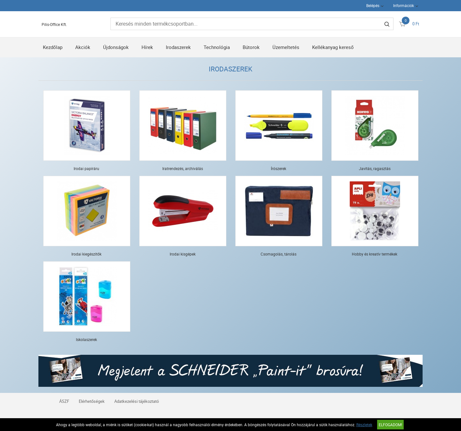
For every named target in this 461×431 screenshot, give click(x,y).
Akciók (82, 47)
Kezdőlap (52, 47)
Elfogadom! (390, 424)
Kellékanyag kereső (333, 47)
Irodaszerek (178, 47)
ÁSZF (64, 401)
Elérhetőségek (92, 401)
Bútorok (251, 47)
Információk (403, 5)
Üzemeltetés (285, 47)
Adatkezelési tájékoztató (136, 401)
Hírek (147, 47)
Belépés (372, 5)
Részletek (364, 424)
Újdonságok (116, 47)
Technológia (217, 47)
